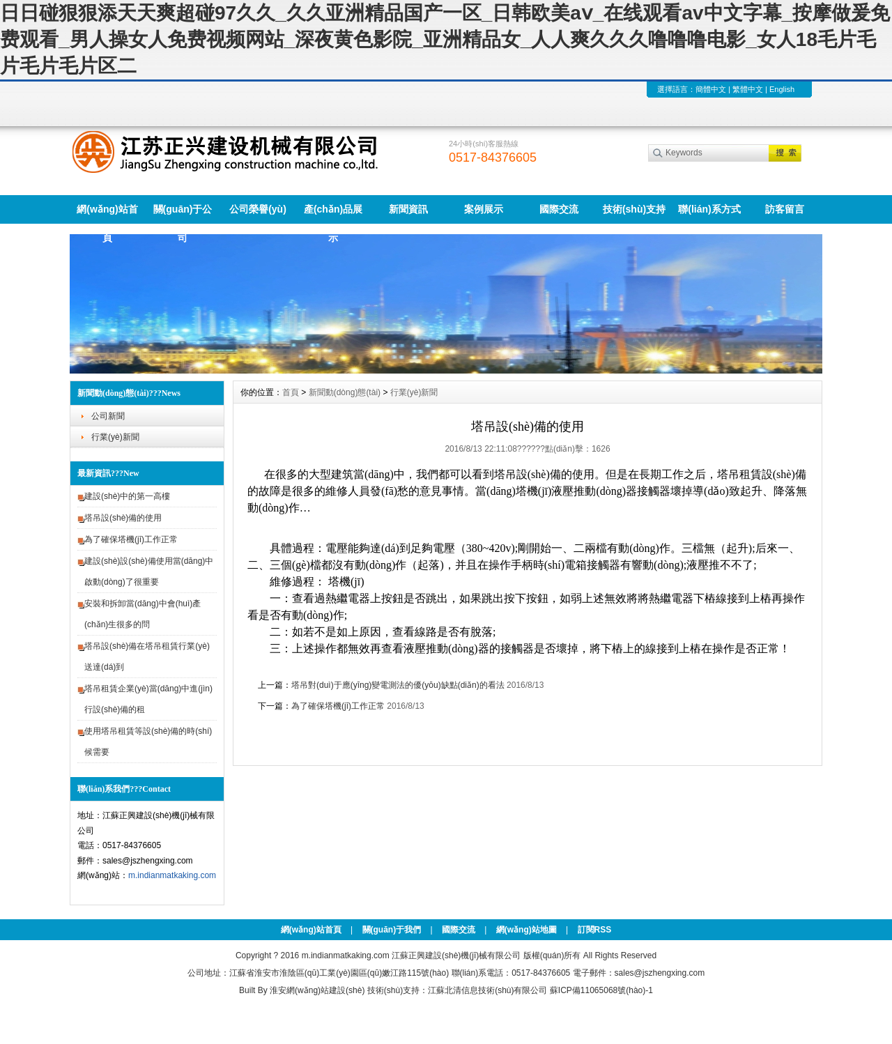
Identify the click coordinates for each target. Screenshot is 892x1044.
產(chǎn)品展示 (333, 214)
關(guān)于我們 (392, 930)
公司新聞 (108, 416)
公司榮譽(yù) (257, 209)
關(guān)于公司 (183, 214)
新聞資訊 (408, 209)
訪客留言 (784, 209)
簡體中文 (710, 89)
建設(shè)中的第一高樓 (127, 496)
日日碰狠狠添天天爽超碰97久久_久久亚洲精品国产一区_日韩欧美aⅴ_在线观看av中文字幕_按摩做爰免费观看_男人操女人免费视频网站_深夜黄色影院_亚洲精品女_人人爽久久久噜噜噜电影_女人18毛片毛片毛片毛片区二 (445, 39)
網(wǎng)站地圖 (526, 930)
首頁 (290, 392)
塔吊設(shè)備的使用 (123, 518)
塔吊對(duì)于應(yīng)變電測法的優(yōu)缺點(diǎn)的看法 (398, 685)
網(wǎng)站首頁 (107, 214)
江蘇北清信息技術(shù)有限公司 (487, 990)
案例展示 (483, 209)
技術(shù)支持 (634, 209)
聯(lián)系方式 (709, 209)
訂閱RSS (595, 930)
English (781, 89)
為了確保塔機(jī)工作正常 (131, 539)
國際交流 (558, 209)
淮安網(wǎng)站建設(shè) (317, 990)
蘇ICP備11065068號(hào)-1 (601, 990)
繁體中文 (747, 89)
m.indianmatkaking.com (172, 875)
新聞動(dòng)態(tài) (344, 392)
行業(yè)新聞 (115, 437)
